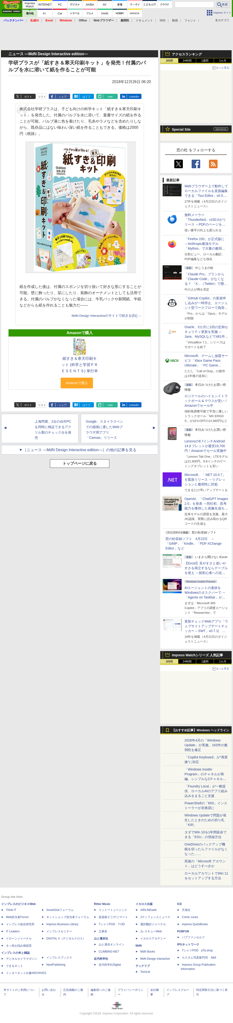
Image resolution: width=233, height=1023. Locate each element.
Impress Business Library (62, 924)
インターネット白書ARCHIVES (26, 973)
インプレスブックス (59, 957)
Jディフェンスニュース (155, 917)
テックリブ (143, 966)
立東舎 (103, 931)
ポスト (28, 96)
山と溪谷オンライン (111, 944)
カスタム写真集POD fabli (199, 957)
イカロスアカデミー (153, 938)
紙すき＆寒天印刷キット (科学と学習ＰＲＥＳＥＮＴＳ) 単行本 (79, 364)
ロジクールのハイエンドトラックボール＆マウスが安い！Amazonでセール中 (206, 400)
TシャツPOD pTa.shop (197, 950)
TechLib (145, 972)
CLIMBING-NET (109, 951)
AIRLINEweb (148, 910)
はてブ (86, 96)
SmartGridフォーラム (60, 910)
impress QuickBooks (195, 924)
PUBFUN (183, 931)
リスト (42, 96)
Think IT (11, 910)
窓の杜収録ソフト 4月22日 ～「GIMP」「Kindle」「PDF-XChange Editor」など (193, 543)
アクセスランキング (187, 54)
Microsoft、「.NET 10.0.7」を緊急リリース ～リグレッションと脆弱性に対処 (205, 479)
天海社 (186, 910)
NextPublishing (55, 964)
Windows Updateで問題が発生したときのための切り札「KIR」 (205, 820)
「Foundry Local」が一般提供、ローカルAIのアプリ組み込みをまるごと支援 (206, 791)
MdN (139, 945)
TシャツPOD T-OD (112, 924)
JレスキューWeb (151, 931)
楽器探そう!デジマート (113, 917)
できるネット (14, 966)
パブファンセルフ (193, 937)
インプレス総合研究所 (20, 924)
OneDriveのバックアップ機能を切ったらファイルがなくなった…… (206, 849)
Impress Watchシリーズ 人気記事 (197, 655)
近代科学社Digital (110, 964)
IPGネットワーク (188, 944)
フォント (190, 20)
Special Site (181, 129)
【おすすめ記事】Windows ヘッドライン (200, 730)
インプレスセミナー (59, 931)
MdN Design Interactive (155, 958)
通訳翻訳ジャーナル (153, 924)
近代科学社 (101, 958)
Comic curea (190, 917)
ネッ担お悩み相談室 (19, 945)
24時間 (187, 60)
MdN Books (147, 951)
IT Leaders (12, 931)
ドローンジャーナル (19, 938)
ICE (179, 904)
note (110, 96)
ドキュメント (144, 20)
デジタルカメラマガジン (21, 958)
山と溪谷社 (101, 938)
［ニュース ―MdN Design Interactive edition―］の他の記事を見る (79, 450)
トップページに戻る (80, 463)
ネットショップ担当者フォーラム (67, 917)
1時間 (169, 60)
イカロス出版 (144, 904)
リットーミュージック (113, 910)
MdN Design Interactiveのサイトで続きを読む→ (107, 315)
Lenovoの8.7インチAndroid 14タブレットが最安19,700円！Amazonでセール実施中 (205, 446)
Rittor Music (102, 904)
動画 (175, 20)
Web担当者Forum (17, 917)
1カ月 (223, 60)
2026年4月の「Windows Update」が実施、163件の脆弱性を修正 (206, 745)
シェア (63, 96)
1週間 (205, 60)
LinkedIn (134, 96)
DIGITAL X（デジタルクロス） (66, 938)
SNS (162, 20)
